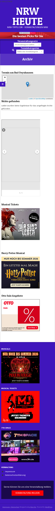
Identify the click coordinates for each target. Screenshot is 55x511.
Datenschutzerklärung (15, 475)
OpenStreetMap (40, 98)
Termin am (17, 72)
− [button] (5, 82)
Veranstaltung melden (27, 493)
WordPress (48, 507)
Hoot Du (33, 507)
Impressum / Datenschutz (10, 507)
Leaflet (31, 98)
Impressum (10, 471)
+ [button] (5, 78)
